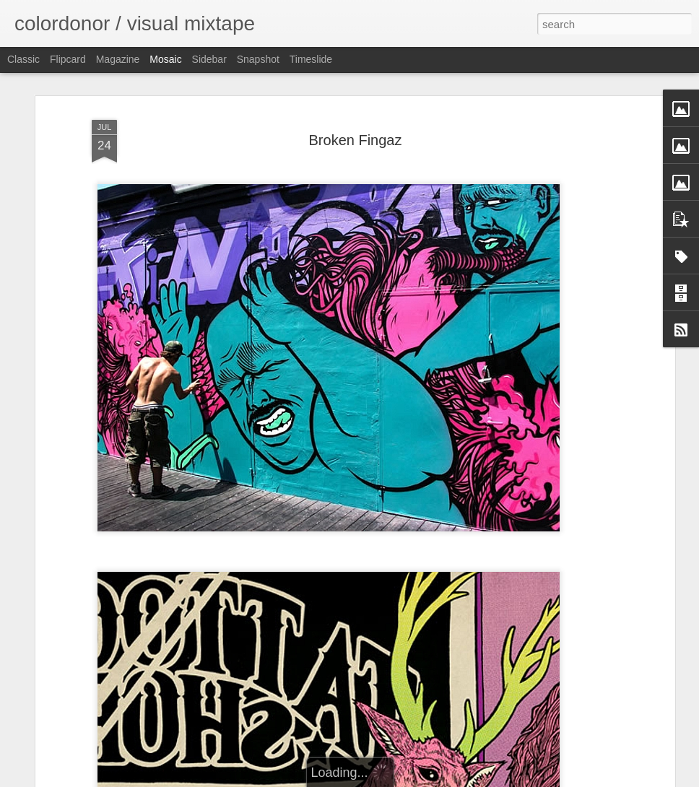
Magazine (118, 59)
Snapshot (258, 59)
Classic (23, 59)
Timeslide (311, 59)
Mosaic (165, 59)
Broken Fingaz (355, 140)
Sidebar (209, 59)
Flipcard (68, 59)
